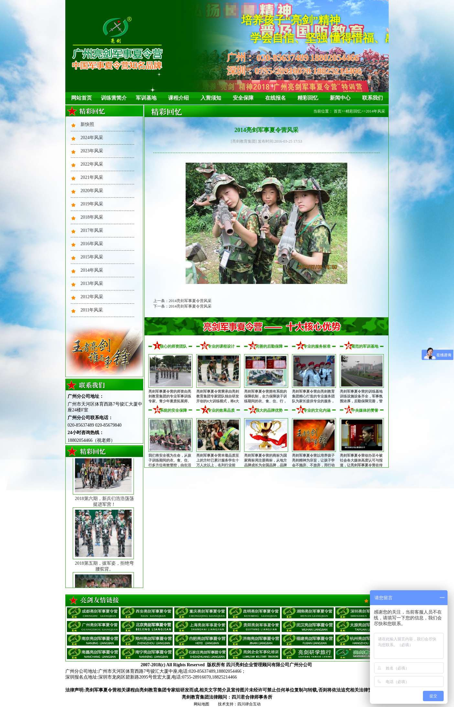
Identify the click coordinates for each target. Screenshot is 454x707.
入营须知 (210, 98)
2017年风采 (92, 230)
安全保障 (243, 98)
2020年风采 (92, 190)
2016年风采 (92, 243)
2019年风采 (92, 203)
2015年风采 (92, 257)
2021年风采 (92, 177)
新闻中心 (340, 98)
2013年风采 (92, 283)
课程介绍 (178, 98)
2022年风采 (92, 164)
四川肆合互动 (249, 704)
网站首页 (81, 98)
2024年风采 (92, 137)
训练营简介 (114, 98)
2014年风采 (92, 270)
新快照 (87, 124)
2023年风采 (92, 150)
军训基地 (146, 98)
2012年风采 (92, 296)
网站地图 (201, 704)
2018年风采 (92, 217)
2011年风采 (92, 310)
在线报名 (275, 98)
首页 (337, 111)
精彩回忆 (307, 98)
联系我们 (372, 98)
